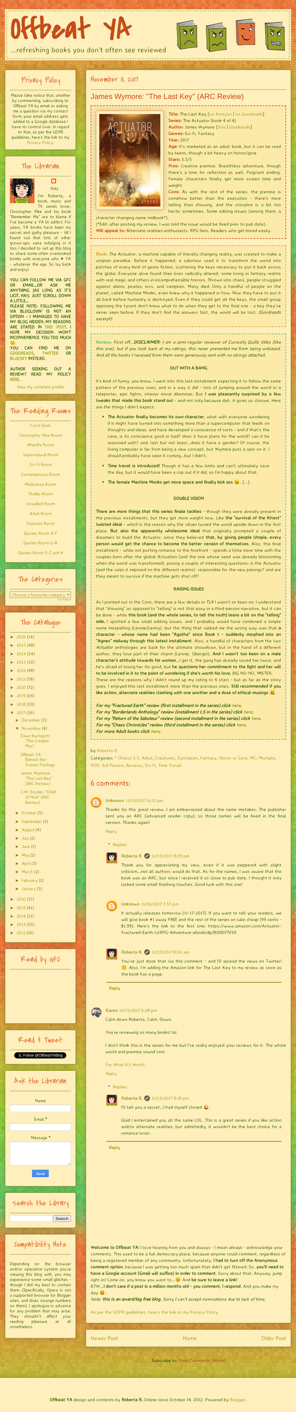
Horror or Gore (233, 758)
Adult (147, 758)
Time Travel (169, 765)
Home (190, 1338)
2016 (21, 899)
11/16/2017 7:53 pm (160, 904)
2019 (21, 695)
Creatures (165, 758)
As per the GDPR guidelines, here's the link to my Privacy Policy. (155, 1312)
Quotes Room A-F (40, 533)
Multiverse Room (40, 484)
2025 (21, 645)
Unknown (114, 800)
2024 (21, 653)
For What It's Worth (125, 1064)
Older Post (273, 1338)
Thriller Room (40, 493)
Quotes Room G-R (40, 542)
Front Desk (40, 425)
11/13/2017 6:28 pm (138, 1010)
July (25, 838)
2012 (21, 932)
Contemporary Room (40, 474)
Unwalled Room (40, 503)
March (27, 871)
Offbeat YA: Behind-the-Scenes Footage (38, 759)
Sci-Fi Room (40, 464)
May (25, 854)
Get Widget (64, 599)
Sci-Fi (150, 765)
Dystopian (187, 758)
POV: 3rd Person (107, 765)
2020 (21, 687)
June (26, 846)
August (28, 829)
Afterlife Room (40, 444)
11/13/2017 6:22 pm (144, 800)
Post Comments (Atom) (202, 1360)
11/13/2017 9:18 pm (170, 1098)
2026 (21, 636)
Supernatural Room (40, 454)
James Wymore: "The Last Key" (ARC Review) (36, 778)
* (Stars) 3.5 (127, 758)
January (29, 888)
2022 (21, 670)
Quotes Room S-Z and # (40, 552)
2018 (21, 704)
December (31, 719)
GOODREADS (22, 353)
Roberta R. (131, 856)
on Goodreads (249, 114)
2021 (21, 678)
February (30, 880)
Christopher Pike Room (40, 435)
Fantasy (208, 758)
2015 (21, 907)
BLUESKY (18, 358)
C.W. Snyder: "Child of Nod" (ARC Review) (38, 797)
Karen (111, 1010)
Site (221, 127)
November (31, 728)
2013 (21, 924)
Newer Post (104, 1338)
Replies (120, 844)
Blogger (237, 1399)
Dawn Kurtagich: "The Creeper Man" (36, 741)
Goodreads (239, 127)
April (26, 863)
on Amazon (220, 114)
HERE (14, 379)
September (32, 821)
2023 (21, 662)
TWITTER (50, 353)
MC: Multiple (262, 758)
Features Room (41, 523)
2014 (21, 916)
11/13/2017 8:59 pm (170, 856)
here (236, 705)
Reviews (134, 765)
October (29, 812)
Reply (111, 831)
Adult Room (40, 513)
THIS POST (55, 326)
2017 (21, 712)
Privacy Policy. (40, 142)
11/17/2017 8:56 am (170, 952)
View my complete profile (40, 386)
